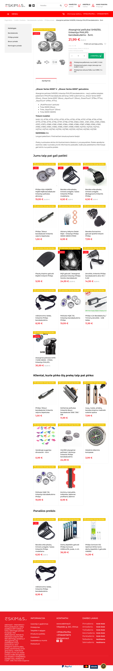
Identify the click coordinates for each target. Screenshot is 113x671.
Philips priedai (13, 37)
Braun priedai (13, 41)
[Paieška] (50, 5)
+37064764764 (89, 14)
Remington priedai (15, 46)
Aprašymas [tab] (46, 81)
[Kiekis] (78, 55)
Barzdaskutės (13, 33)
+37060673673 (102, 14)
